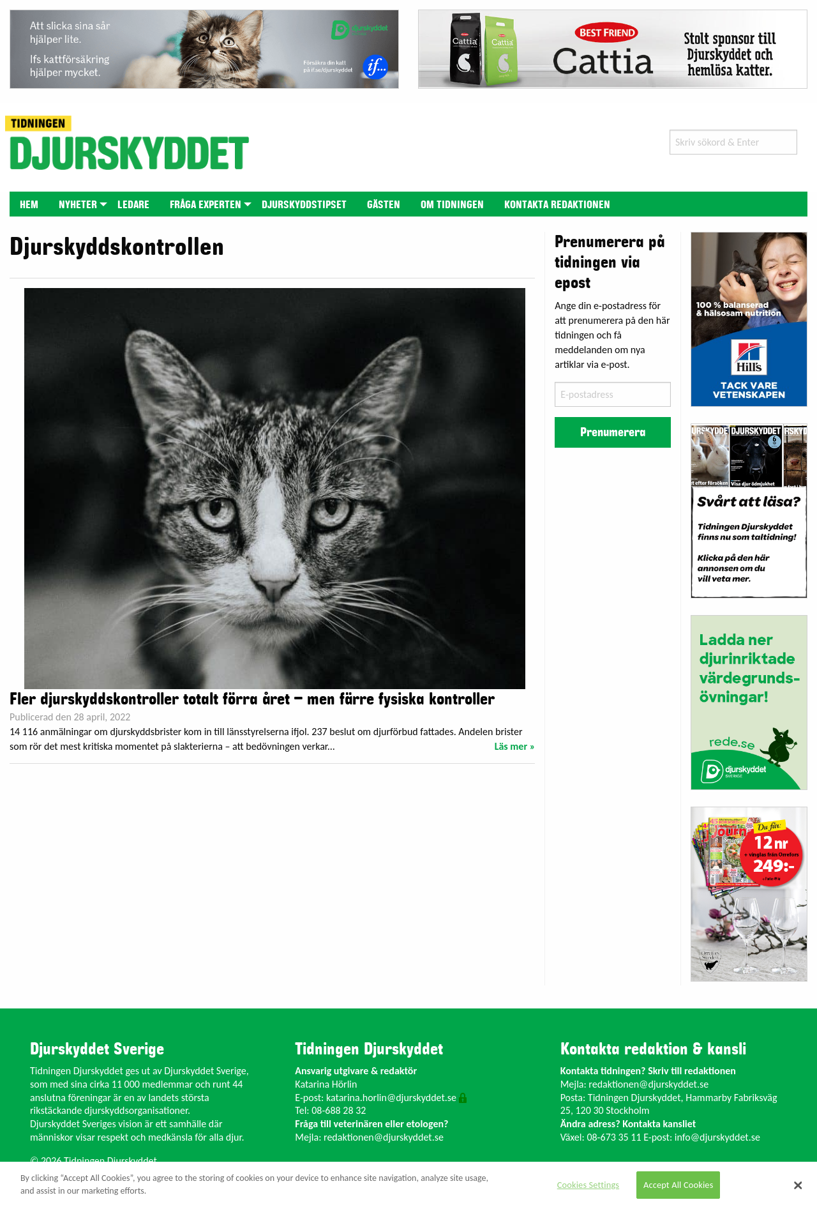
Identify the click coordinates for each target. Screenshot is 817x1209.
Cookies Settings (588, 1184)
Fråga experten (205, 205)
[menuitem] (29, 204)
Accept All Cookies (678, 1184)
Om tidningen (452, 205)
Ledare (133, 205)
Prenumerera (612, 432)
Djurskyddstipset (304, 205)
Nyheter (78, 205)
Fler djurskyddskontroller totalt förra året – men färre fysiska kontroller (252, 699)
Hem (29, 205)
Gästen (383, 205)
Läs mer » (515, 746)
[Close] (798, 1185)
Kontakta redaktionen (557, 205)
